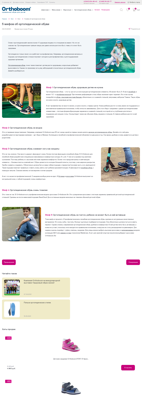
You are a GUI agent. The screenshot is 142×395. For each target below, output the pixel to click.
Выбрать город (135, 2)
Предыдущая (9, 262)
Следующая (133, 262)
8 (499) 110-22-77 (105, 1)
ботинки (61, 176)
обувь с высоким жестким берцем (69, 97)
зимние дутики (65, 233)
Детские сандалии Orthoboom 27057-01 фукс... (71, 359)
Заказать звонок (120, 2)
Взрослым (67, 10)
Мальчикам (56, 10)
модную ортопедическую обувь (100, 132)
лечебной (131, 92)
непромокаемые (128, 230)
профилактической (64, 94)
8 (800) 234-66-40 (90, 1)
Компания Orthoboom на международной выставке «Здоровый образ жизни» (42, 282)
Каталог (97, 10)
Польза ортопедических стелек (37, 303)
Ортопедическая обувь (82, 10)
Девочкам (45, 10)
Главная (4, 19)
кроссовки (70, 176)
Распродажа (106, 10)
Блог (12, 19)
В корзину (128, 367)
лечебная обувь (86, 168)
